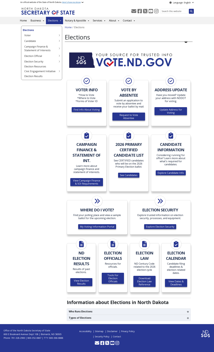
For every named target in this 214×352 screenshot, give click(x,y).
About (112, 20)
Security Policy (102, 336)
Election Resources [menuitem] (35, 66)
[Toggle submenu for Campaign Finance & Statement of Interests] (59, 48)
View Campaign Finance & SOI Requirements (86, 182)
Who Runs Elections (80, 311)
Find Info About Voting (87, 109)
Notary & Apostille (75, 20)
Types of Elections (80, 317)
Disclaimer (112, 331)
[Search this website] (174, 11)
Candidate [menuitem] (30, 41)
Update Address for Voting (171, 111)
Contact (127, 20)
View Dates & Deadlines (176, 283)
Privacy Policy (128, 331)
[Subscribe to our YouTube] (151, 11)
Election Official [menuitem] (33, 56)
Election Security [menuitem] (33, 61)
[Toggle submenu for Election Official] (59, 56)
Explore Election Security (160, 226)
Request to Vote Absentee (128, 116)
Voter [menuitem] (27, 35)
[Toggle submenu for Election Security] (59, 61)
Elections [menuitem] (28, 30)
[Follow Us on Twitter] (145, 11)
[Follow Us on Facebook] (140, 11)
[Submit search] (191, 11)
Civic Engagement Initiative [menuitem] (40, 71)
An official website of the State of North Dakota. (50, 2)
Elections (53, 20)
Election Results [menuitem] (33, 76)
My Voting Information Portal (97, 226)
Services (97, 20)
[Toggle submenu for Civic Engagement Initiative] (59, 71)
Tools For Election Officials (112, 278)
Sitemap (99, 331)
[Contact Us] (133, 11)
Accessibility (85, 331)
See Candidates (129, 175)
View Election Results (81, 282)
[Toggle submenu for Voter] (59, 35)
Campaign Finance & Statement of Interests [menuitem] (37, 48)
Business (36, 20)
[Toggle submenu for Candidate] (59, 41)
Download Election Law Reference (144, 281)
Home (23, 20)
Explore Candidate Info (171, 173)
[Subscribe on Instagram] (156, 11)
